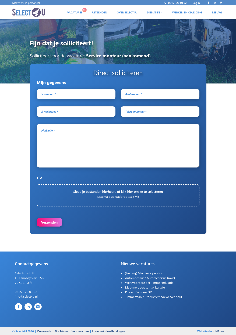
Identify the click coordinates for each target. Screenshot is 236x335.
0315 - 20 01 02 (177, 3)
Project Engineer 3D (138, 294)
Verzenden (49, 222)
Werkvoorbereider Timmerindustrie (149, 284)
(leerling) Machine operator (144, 275)
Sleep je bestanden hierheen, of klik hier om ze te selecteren (118, 196)
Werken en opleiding (187, 13)
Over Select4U (127, 13)
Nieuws (217, 13)
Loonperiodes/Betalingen (108, 331)
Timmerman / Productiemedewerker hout (153, 299)
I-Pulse (219, 331)
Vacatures (75, 12)
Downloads (44, 331)
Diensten (154, 13)
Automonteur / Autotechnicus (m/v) (150, 280)
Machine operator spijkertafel (145, 289)
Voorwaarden (80, 331)
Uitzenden (99, 13)
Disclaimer (61, 331)
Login (196, 3)
